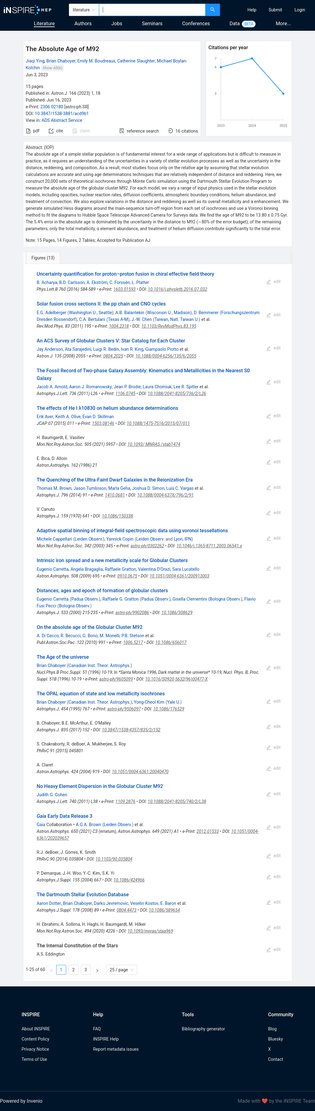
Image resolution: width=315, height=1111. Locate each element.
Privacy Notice (35, 1049)
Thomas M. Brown (54, 488)
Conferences (196, 23)
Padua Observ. (85, 599)
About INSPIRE (36, 1028)
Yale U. (173, 702)
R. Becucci (71, 635)
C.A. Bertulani (92, 319)
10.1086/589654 (164, 910)
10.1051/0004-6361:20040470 (140, 771)
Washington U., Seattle (90, 312)
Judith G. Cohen (52, 794)
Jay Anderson (50, 349)
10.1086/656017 (170, 642)
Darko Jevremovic (111, 903)
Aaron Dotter (49, 903)
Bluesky (275, 1039)
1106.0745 (125, 393)
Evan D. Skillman (98, 416)
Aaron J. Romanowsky (90, 386)
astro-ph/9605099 (116, 679)
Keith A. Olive (68, 416)
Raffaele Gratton (120, 569)
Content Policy (35, 1039)
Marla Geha (119, 488)
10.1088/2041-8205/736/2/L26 (177, 393)
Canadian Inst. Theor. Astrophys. (100, 665)
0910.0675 (127, 575)
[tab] (43, 257)
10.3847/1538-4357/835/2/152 (131, 729)
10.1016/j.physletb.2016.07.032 (177, 289)
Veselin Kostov (144, 903)
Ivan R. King (132, 349)
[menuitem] (252, 10)
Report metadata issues (115, 1049)
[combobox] (152, 10)
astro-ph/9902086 (132, 612)
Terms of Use (34, 1059)
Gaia (41, 824)
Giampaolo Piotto (161, 349)
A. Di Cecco (48, 635)
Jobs (116, 23)
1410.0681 (115, 495)
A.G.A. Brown (88, 824)
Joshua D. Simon (148, 488)
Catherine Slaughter (136, 60)
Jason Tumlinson (90, 488)
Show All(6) (52, 68)
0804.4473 (127, 910)
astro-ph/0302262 (147, 545)
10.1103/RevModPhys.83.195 (168, 326)
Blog (272, 1028)
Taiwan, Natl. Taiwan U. (176, 319)
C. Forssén (120, 282)
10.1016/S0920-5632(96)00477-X (176, 679)
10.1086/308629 (177, 612)
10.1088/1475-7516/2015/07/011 (158, 423)
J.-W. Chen (141, 319)
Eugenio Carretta (53, 569)
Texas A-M (118, 319)
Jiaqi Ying (35, 60)
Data (234, 23)
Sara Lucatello (185, 569)
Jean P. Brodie (127, 386)
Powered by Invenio (21, 1101)
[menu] (268, 10)
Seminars (152, 23)
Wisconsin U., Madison (168, 312)
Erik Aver (45, 416)
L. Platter (140, 282)
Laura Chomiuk (157, 386)
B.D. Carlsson (72, 282)
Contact (275, 1059)
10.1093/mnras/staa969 (150, 931)
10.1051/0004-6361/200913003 (179, 575)
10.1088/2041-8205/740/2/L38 (177, 801)
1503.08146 (103, 423)
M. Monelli (110, 635)
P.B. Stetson (133, 635)
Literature (44, 23)
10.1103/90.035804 (114, 859)
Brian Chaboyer (61, 60)
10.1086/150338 (117, 516)
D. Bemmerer (206, 312)
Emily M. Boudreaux (96, 60)
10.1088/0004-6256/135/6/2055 (165, 356)
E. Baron (168, 903)
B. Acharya (47, 282)
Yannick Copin (120, 539)
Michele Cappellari (54, 539)
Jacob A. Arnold (52, 386)
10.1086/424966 (129, 879)
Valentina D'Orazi (154, 569)
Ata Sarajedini (78, 349)
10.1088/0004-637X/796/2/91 (165, 495)
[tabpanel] (157, 622)
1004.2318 (119, 326)
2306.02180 (51, 106)
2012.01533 (208, 831)
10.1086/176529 (168, 708)
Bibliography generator (203, 1028)
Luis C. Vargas (180, 488)
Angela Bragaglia (86, 569)
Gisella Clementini (190, 599)
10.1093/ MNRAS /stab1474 (154, 444)
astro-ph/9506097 (124, 708)
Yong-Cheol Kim (149, 702)
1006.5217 (133, 642)
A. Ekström (96, 282)
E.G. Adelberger (51, 312)
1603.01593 (124, 289)
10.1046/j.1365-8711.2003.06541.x (209, 545)
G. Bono (90, 635)
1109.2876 (125, 801)
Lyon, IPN (183, 539)
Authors (83, 23)
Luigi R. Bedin (106, 349)
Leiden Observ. (89, 539)
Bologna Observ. (225, 599)
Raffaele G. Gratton (120, 599)
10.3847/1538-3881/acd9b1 (62, 113)
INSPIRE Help (105, 1039)
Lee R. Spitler (185, 386)
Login (299, 9)
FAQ (97, 1028)
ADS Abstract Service (62, 120)
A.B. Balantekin (129, 312)
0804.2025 (113, 356)
